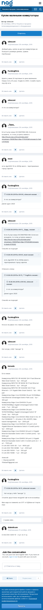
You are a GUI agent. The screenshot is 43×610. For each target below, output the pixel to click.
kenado (11, 366)
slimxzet (10, 22)
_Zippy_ (11, 125)
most (10, 159)
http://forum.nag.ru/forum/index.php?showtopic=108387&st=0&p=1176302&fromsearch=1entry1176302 (21, 139)
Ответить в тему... (12, 566)
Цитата (21, 62)
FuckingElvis (13, 71)
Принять (21, 606)
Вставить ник (7, 62)
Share (10, 578)
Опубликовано (20, 44)
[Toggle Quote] (5, 194)
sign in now (13, 557)
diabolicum (13, 527)
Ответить (21, 33)
